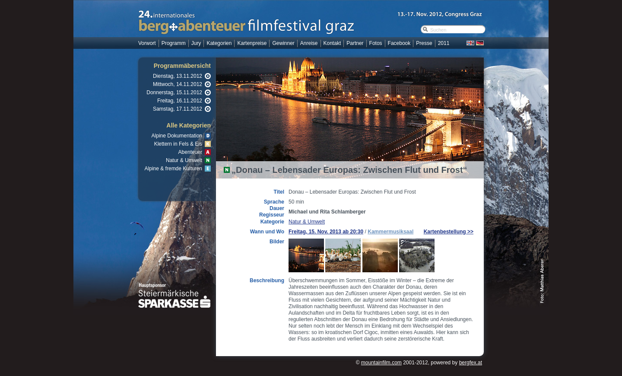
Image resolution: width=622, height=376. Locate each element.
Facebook (399, 43)
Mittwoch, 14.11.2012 (177, 84)
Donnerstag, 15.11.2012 (174, 92)
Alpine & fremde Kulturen (173, 169)
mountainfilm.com (381, 363)
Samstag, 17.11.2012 (177, 109)
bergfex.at (470, 363)
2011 (444, 43)
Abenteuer (190, 152)
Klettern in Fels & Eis (178, 144)
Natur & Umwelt (184, 160)
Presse (424, 43)
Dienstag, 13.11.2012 (177, 76)
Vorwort (147, 43)
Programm (174, 43)
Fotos (375, 43)
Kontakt (332, 43)
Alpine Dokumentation (177, 136)
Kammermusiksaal (390, 232)
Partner (354, 43)
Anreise (309, 43)
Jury (196, 43)
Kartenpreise (252, 43)
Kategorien (219, 43)
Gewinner (283, 43)
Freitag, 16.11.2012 (179, 101)
